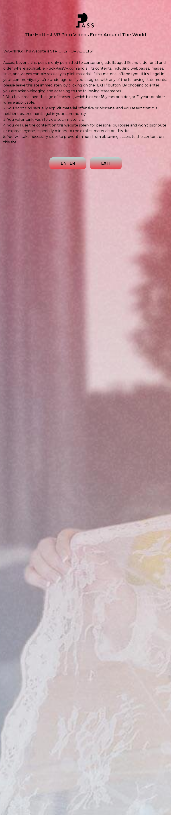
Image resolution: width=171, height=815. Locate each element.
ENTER (68, 163)
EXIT (106, 163)
